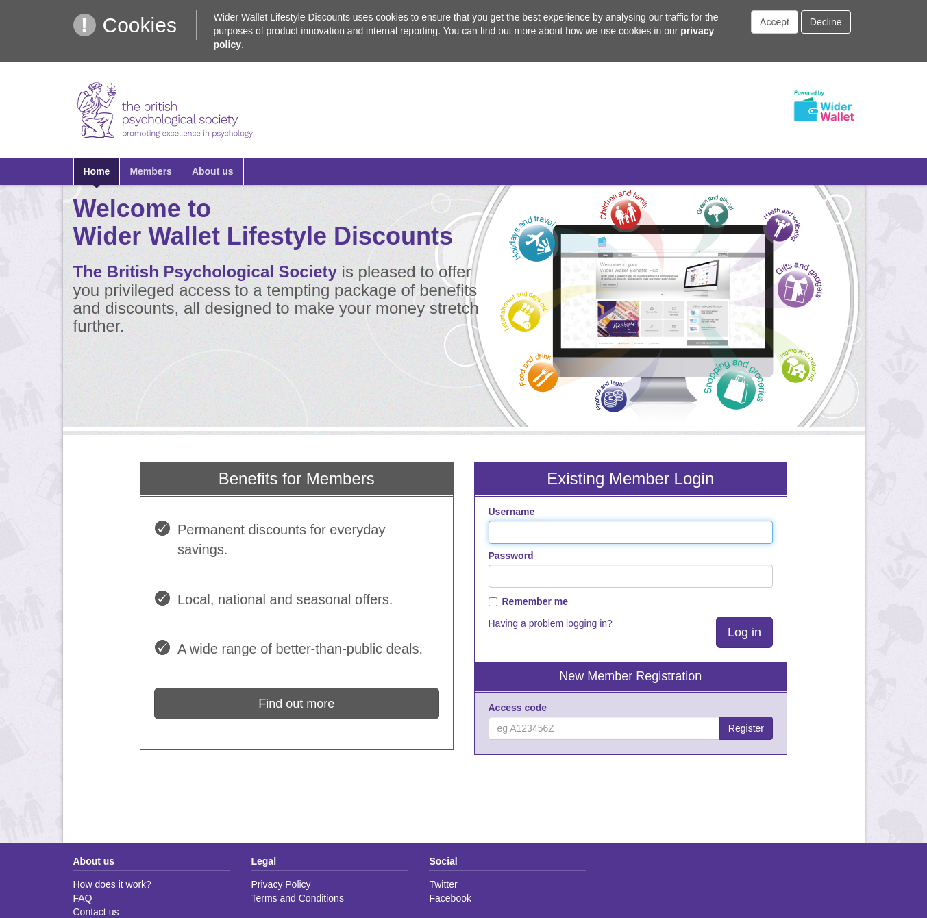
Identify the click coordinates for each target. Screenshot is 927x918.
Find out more (296, 703)
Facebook (450, 898)
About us (213, 171)
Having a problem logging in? (551, 623)
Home (97, 171)
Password (511, 555)
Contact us (96, 911)
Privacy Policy (280, 884)
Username (512, 511)
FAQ (82, 898)
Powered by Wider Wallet (823, 106)
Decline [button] (826, 21)
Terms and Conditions (297, 898)
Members (150, 171)
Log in (744, 632)
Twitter (443, 884)
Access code (518, 707)
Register (746, 728)
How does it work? (112, 884)
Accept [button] (774, 21)
